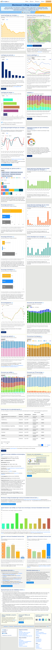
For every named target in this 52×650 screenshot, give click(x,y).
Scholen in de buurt (36, 45)
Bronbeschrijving (30, 582)
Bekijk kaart (30, 45)
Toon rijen (4, 443)
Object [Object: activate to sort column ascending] (42, 414)
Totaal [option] (33, 58)
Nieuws (37, 634)
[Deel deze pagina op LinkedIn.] (43, 620)
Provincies (21, 634)
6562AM (10, 471)
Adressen (20, 631)
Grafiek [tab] (3, 19)
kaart (20, 581)
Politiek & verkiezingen (23, 646)
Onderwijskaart (38, 640)
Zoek (26, 1)
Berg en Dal (16, 473)
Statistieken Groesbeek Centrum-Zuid (8, 504)
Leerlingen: (29, 58)
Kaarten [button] (37, 1)
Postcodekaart (38, 641)
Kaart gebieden (38, 639)
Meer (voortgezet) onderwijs (7, 586)
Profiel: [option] (2, 170)
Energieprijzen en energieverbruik (25, 641)
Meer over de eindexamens (7, 164)
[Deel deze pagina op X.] (49, 620)
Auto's (20, 639)
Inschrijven (21, 622)
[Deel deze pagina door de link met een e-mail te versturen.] (36, 620)
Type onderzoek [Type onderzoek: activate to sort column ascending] (4, 414)
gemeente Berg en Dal (15, 583)
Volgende (48, 445)
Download (48, 1)
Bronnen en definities (40, 632)
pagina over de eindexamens (17, 159)
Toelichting (4, 88)
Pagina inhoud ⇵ (26, 12)
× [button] (1, 172)
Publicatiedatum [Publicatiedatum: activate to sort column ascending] (27, 414)
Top (47, 626)
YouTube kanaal (39, 648)
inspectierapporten (13, 448)
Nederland (25, 634)
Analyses (37, 631)
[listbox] (33, 58)
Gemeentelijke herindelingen (41, 633)
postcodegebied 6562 (17, 86)
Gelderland (3, 474)
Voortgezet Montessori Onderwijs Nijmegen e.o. (15, 468)
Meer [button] (42, 1)
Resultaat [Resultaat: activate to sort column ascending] (20, 414)
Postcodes (21, 633)
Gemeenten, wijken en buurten (24, 632)
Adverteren (38, 644)
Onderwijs (21, 645)
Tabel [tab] (7, 19)
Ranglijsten (38, 635)
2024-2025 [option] (29, 134)
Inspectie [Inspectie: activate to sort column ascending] (34, 414)
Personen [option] (29, 305)
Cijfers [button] (31, 1)
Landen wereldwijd (22, 635)
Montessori (40, 51)
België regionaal (29, 635)
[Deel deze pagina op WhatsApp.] (46, 620)
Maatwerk (37, 647)
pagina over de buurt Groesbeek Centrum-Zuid (32, 499)
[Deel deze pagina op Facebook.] (39, 620)
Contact (37, 645)
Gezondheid (21, 640)
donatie (14, 620)
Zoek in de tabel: (42, 412)
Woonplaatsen (25, 633)
